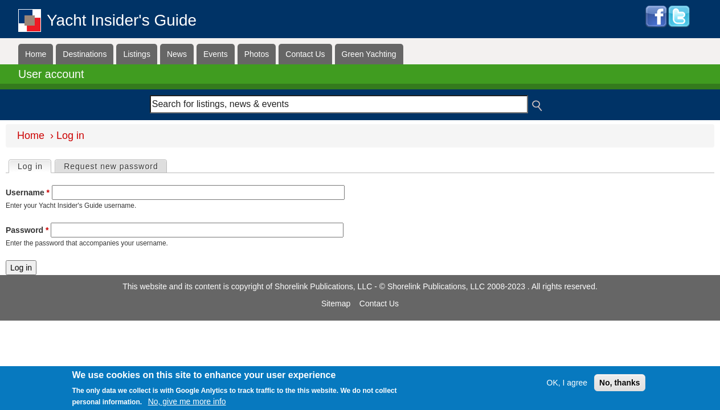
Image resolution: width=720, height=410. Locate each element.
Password (27, 230)
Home (35, 54)
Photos (256, 54)
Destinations (85, 54)
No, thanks (619, 382)
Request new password (111, 166)
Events (215, 54)
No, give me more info (187, 401)
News (177, 54)
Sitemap (335, 303)
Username (28, 192)
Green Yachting (369, 54)
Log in (34, 166)
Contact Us (305, 54)
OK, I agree (567, 382)
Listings (136, 54)
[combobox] (339, 104)
